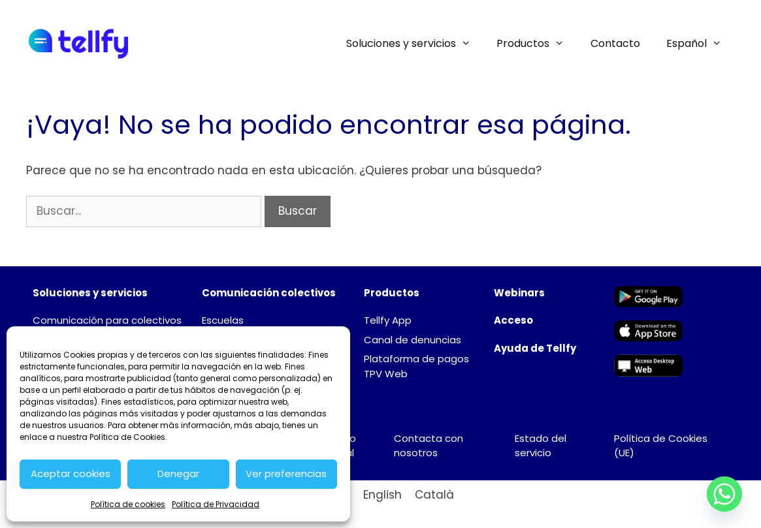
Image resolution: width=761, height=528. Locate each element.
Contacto (615, 43)
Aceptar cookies (70, 473)
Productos (536, 43)
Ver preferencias (286, 473)
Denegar (178, 473)
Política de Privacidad (215, 504)
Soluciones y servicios (415, 43)
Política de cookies (128, 504)
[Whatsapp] (724, 494)
